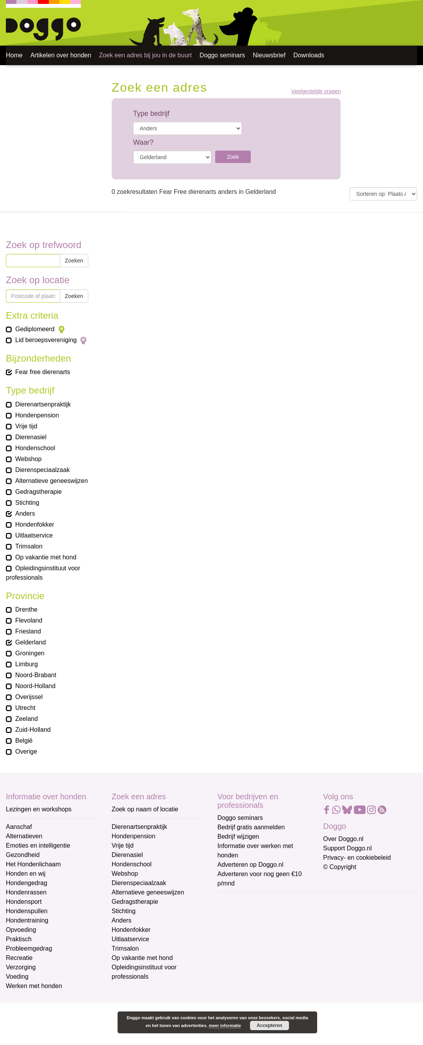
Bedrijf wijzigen (238, 836)
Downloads (308, 55)
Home (14, 55)
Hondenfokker (131, 929)
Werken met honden (34, 986)
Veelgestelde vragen (316, 91)
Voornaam (232, 927)
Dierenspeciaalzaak (139, 883)
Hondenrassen (26, 892)
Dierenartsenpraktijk (139, 826)
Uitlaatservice (130, 939)
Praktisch (19, 939)
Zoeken (74, 260)
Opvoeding (21, 929)
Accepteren (269, 1025)
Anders (122, 920)
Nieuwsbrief (269, 55)
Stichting (124, 911)
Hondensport (24, 901)
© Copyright (339, 867)
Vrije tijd (123, 845)
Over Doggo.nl (343, 839)
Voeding (17, 976)
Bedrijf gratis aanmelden (251, 827)
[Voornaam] (273, 939)
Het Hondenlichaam (33, 864)
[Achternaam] (273, 965)
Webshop (125, 873)
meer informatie (225, 1025)
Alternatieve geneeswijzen (148, 892)
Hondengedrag (26, 883)
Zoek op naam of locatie (145, 809)
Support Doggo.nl (347, 848)
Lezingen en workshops (38, 809)
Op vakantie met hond (142, 958)
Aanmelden (273, 986)
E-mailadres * (237, 902)
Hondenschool (132, 864)
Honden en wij (25, 873)
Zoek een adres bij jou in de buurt (145, 55)
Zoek (233, 157)
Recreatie (19, 958)
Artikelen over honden (60, 55)
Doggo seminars (222, 55)
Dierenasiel (127, 855)
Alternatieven (24, 836)
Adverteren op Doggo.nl (251, 864)
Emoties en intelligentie (38, 845)
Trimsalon (125, 948)
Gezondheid (22, 855)
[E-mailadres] (273, 914)
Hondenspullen (27, 911)
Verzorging (21, 967)
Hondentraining (27, 920)
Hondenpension (133, 836)
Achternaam (235, 953)
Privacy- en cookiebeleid (357, 857)
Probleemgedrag (29, 948)
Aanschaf (19, 826)
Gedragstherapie (135, 901)
